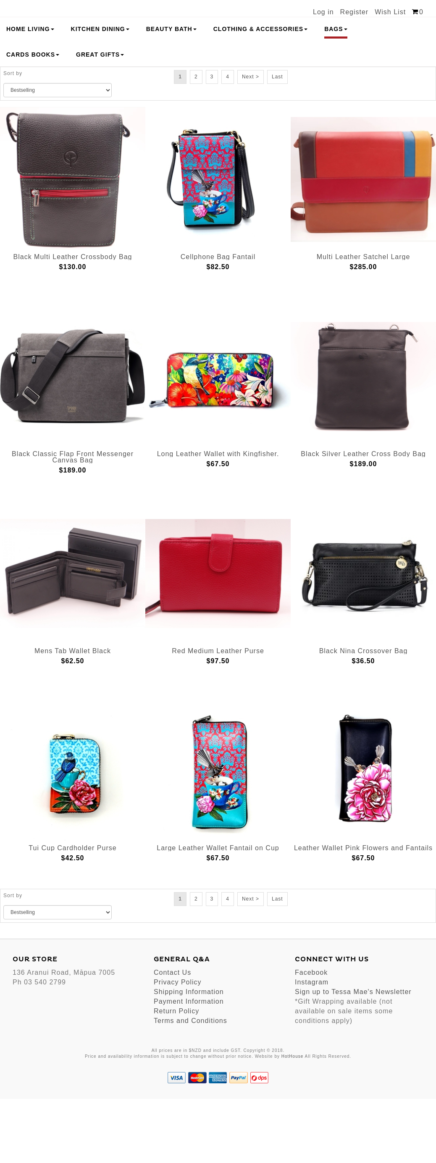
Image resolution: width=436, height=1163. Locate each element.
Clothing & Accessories (260, 92)
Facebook (311, 1036)
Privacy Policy (178, 1045)
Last (277, 140)
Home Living (30, 92)
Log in (323, 12)
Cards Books (32, 118)
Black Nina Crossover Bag (363, 715)
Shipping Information (189, 1055)
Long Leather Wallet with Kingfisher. (218, 518)
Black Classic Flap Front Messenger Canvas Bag (73, 521)
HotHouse (292, 1120)
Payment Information (189, 1065)
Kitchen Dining (100, 92)
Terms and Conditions (190, 1084)
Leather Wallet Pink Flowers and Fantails (363, 912)
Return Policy (176, 1074)
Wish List (390, 12)
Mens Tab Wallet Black (72, 715)
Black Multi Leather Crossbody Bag (72, 320)
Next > (250, 140)
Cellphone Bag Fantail (218, 320)
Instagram (311, 1045)
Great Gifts (100, 118)
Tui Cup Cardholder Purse (72, 912)
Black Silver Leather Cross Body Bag (363, 518)
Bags (335, 92)
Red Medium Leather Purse (218, 715)
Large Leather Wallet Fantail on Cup (218, 912)
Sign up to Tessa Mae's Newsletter (353, 1055)
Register (354, 12)
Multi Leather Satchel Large (363, 320)
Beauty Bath (171, 92)
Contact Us (172, 1036)
